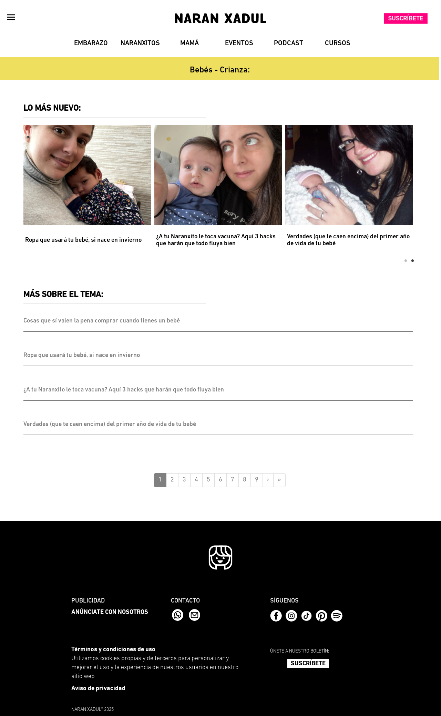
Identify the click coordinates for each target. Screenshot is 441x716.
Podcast (288, 43)
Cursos (337, 43)
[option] (88, 190)
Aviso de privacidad (98, 688)
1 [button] (405, 261)
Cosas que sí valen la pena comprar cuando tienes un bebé (101, 321)
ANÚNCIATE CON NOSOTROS (109, 612)
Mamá (189, 43)
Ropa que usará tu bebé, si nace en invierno (83, 240)
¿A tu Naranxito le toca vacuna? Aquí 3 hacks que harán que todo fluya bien (216, 240)
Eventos (239, 43)
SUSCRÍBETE (308, 663)
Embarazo (91, 43)
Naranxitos (140, 43)
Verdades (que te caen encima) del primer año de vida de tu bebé (348, 240)
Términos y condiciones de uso (113, 649)
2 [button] (412, 261)
